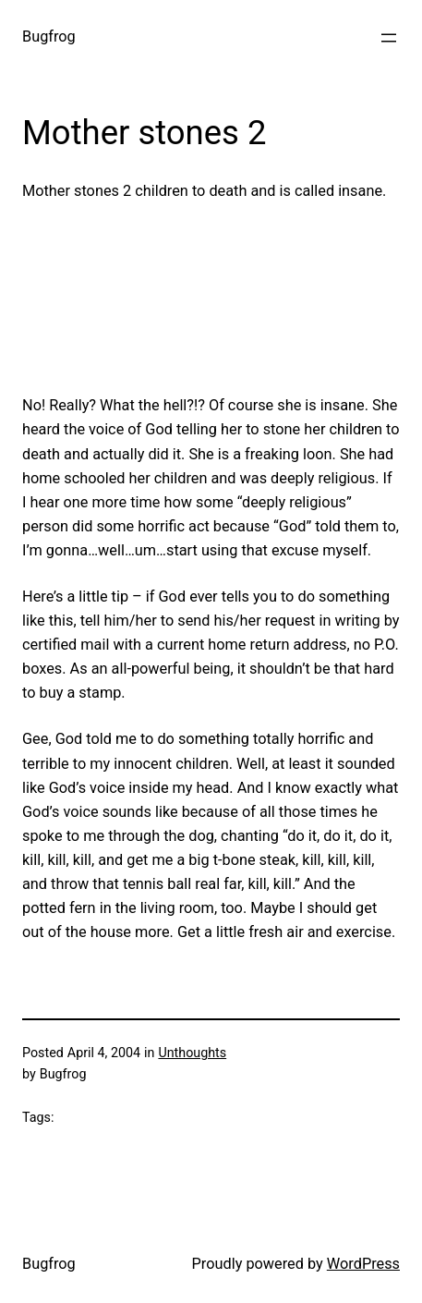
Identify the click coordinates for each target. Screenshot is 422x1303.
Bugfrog (49, 36)
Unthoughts (192, 1052)
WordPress (363, 1264)
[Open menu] (389, 38)
